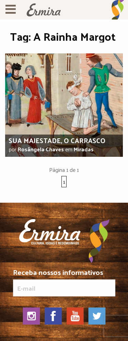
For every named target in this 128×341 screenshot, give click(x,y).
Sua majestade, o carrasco (57, 140)
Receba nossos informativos (64, 282)
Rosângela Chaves (41, 149)
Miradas (84, 149)
